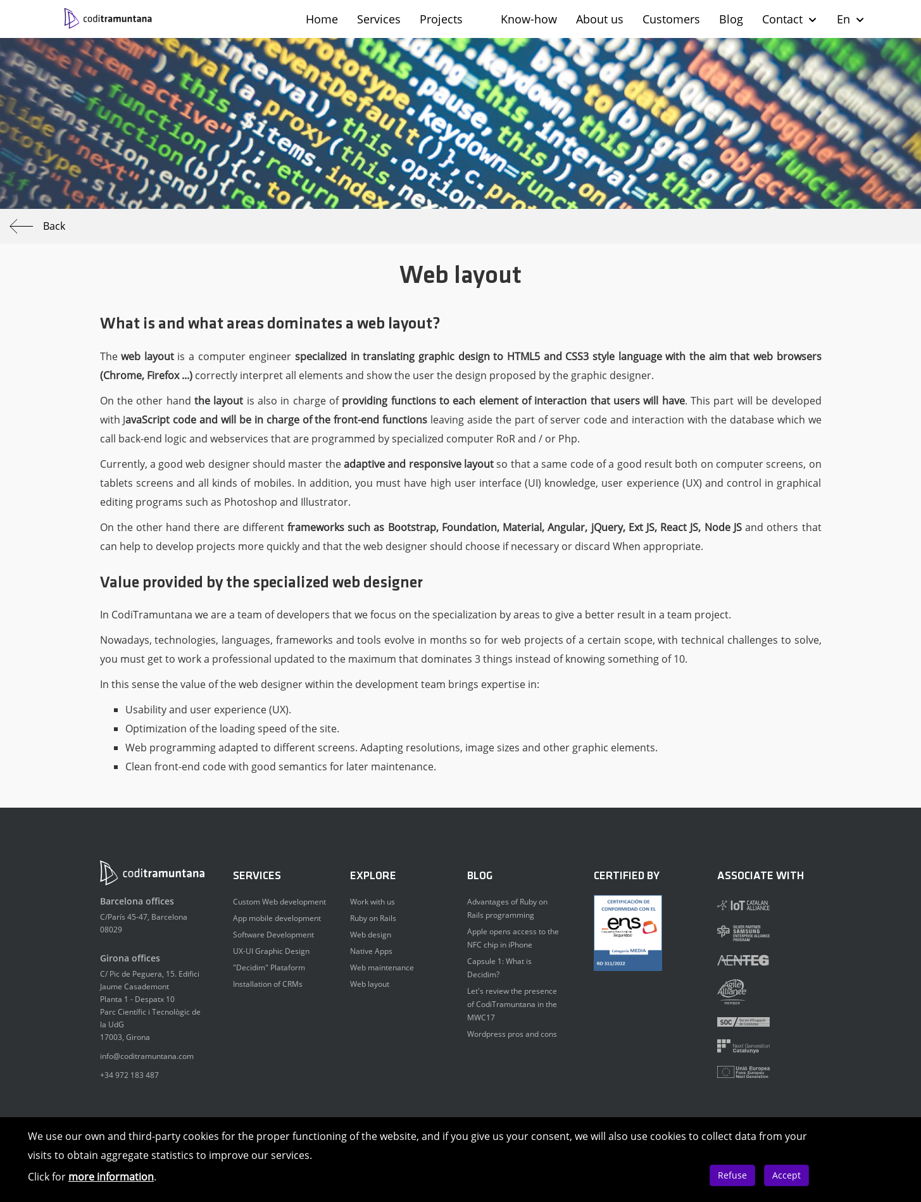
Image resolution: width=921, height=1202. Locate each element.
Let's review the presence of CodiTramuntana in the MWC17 (512, 1004)
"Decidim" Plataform (269, 967)
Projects (441, 19)
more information (111, 1177)
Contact (790, 19)
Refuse (732, 1175)
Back (37, 226)
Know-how (529, 19)
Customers (671, 19)
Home (322, 19)
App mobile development (277, 918)
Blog (731, 19)
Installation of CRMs (268, 984)
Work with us (372, 901)
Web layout (369, 984)
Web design (370, 934)
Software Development (273, 934)
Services (379, 19)
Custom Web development (279, 901)
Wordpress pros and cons (512, 1034)
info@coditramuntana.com (147, 1056)
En (851, 19)
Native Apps (371, 951)
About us (599, 19)
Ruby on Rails (373, 918)
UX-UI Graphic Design (271, 951)
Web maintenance (382, 967)
